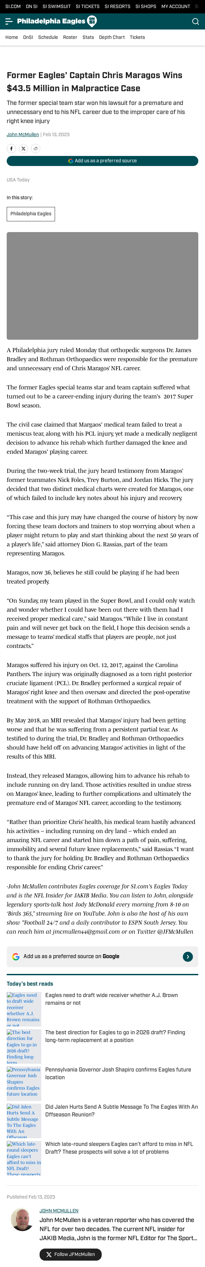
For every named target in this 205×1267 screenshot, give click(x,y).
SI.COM (13, 6)
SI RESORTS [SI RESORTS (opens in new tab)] (118, 6)
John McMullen (23, 134)
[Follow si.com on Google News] (188, 957)
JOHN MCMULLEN (59, 1211)
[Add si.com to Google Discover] (102, 161)
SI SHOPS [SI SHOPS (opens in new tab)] (146, 6)
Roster (70, 37)
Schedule (48, 37)
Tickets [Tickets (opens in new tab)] (137, 37)
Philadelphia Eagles (30, 214)
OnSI (28, 37)
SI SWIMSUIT (57, 6)
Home (11, 37)
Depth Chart (112, 37)
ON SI (32, 6)
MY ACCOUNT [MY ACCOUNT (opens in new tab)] (175, 6)
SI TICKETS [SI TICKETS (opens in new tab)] (88, 6)
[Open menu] (9, 21)
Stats (88, 37)
